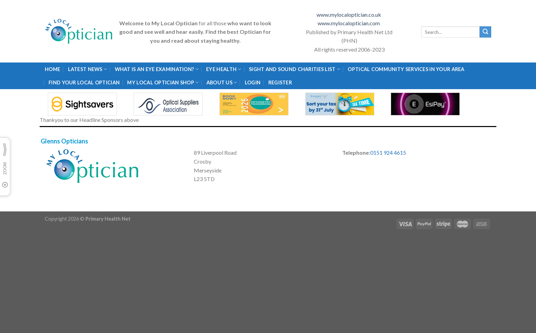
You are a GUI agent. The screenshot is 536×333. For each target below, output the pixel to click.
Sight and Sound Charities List (294, 69)
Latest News (87, 69)
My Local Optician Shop (163, 82)
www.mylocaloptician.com (349, 23)
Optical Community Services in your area (406, 69)
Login (252, 82)
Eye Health (223, 69)
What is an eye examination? (157, 69)
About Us (221, 82)
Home (52, 69)
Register (280, 82)
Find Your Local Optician (84, 82)
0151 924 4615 (388, 152)
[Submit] (485, 32)
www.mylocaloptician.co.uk (349, 14)
